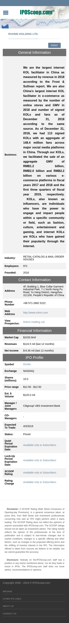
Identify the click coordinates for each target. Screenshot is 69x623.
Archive (7, 591)
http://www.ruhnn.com (35, 312)
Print (54, 45)
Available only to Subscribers (39, 445)
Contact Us (9, 614)
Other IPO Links (12, 599)
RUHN (27, 364)
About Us (8, 606)
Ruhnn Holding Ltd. (34, 321)
